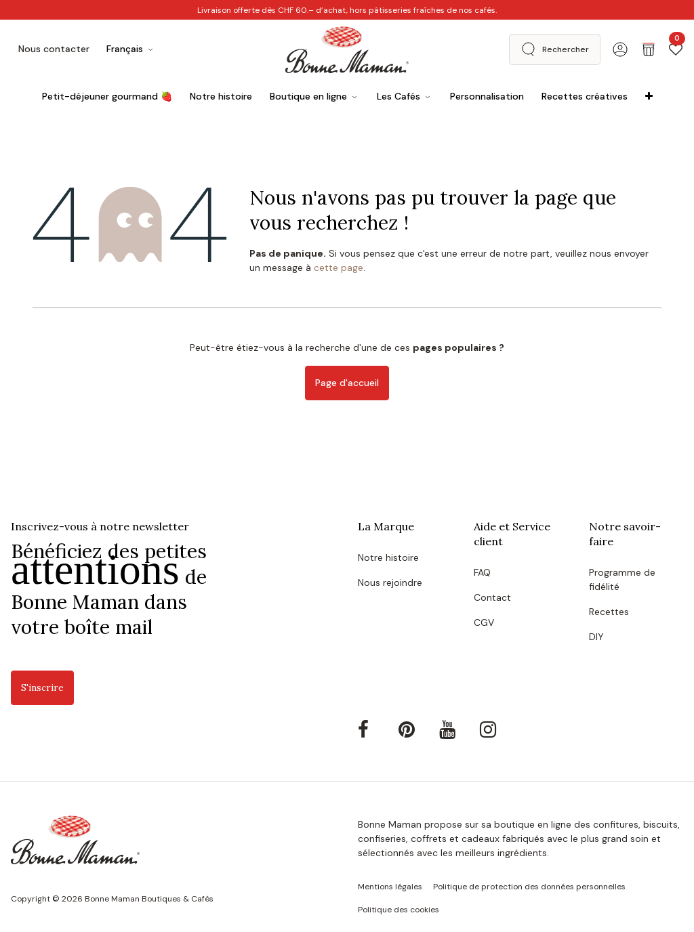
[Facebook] (377, 729)
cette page (338, 267)
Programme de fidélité (622, 579)
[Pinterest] (417, 729)
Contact (492, 597)
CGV (484, 622)
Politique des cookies (398, 909)
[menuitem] (107, 96)
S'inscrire (42, 687)
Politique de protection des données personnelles (529, 886)
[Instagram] (499, 729)
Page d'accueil (347, 383)
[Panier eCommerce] (648, 49)
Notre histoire (388, 557)
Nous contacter (53, 49)
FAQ (482, 572)
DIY (596, 637)
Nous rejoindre (390, 582)
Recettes (609, 612)
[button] (554, 49)
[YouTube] (458, 729)
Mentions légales (390, 886)
